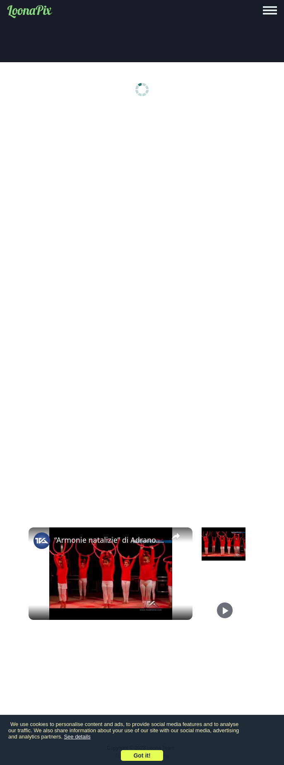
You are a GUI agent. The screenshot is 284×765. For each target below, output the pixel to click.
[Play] (225, 610)
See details (77, 736)
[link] (42, 540)
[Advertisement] (142, 175)
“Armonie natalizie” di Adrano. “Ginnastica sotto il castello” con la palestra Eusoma (109, 540)
